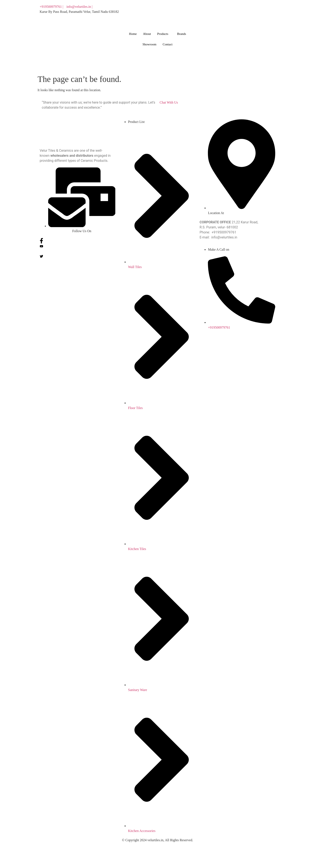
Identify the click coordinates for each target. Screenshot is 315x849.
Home (133, 34)
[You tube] (217, 11)
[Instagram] (217, 21)
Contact (168, 44)
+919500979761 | (51, 6)
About (147, 34)
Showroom (149, 44)
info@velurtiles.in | (79, 6)
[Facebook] (217, 6)
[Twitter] (217, 16)
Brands (181, 34)
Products (162, 34)
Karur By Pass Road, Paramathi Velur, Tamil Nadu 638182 (79, 11)
